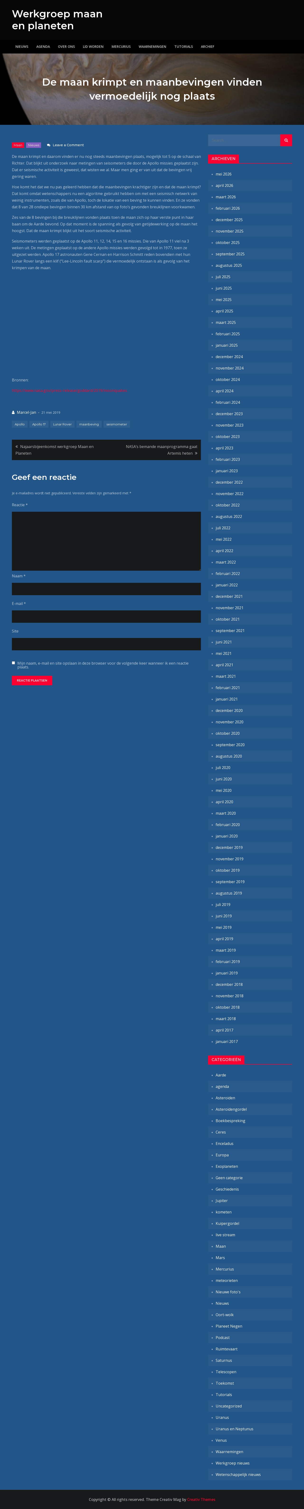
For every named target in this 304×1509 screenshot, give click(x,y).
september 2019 (230, 881)
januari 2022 (227, 585)
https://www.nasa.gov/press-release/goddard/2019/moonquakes (69, 390)
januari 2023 (227, 470)
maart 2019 (226, 950)
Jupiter (222, 1200)
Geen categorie (229, 1177)
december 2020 (229, 710)
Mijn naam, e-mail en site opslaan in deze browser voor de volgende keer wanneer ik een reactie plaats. (103, 665)
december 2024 (229, 356)
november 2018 (229, 995)
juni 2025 (224, 288)
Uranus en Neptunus (234, 1428)
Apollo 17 (39, 424)
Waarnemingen (152, 46)
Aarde (221, 1075)
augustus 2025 (229, 265)
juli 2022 (223, 528)
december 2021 (229, 596)
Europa (222, 1155)
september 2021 (230, 630)
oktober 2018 (228, 1007)
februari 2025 (228, 333)
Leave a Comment (68, 145)
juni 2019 (224, 916)
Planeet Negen (229, 1326)
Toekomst (225, 1383)
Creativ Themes (201, 1499)
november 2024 (229, 368)
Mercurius (121, 46)
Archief (207, 46)
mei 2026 (224, 174)
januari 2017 (227, 1041)
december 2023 (229, 413)
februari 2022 (228, 573)
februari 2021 (228, 687)
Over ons (66, 46)
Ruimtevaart (227, 1349)
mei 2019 (224, 927)
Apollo (20, 424)
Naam (19, 576)
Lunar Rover (62, 424)
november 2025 (229, 231)
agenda (222, 1086)
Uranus (222, 1417)
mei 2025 (224, 299)
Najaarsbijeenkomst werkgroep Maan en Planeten (54, 450)
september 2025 (230, 254)
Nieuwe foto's (228, 1292)
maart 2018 (226, 1018)
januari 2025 (227, 345)
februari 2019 (228, 961)
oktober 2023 (228, 436)
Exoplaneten (227, 1166)
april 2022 (224, 550)
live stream (225, 1234)
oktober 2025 (228, 242)
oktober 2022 (228, 505)
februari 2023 (228, 459)
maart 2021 (226, 676)
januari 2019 (227, 973)
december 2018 (229, 984)
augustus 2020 (229, 756)
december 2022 (229, 482)
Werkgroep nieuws (233, 1463)
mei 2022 (224, 539)
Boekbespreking (230, 1120)
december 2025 (229, 219)
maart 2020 (226, 813)
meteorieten (227, 1280)
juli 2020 (223, 767)
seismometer (116, 424)
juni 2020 (224, 779)
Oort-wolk (225, 1314)
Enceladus (224, 1143)
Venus (221, 1440)
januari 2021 (227, 699)
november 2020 (229, 722)
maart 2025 (226, 322)
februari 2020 (228, 824)
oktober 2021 (228, 619)
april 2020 (224, 801)
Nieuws (21, 46)
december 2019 (229, 847)
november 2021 (229, 607)
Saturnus (224, 1360)
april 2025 (224, 311)
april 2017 (224, 1030)
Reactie (20, 504)
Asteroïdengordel (231, 1109)
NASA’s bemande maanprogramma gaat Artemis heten (161, 450)
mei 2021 (224, 653)
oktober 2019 (228, 870)
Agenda (43, 46)
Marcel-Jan (26, 412)
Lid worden (93, 46)
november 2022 (229, 493)
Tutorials (183, 46)
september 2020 (230, 744)
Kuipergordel (227, 1223)
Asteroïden (225, 1097)
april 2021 (224, 664)
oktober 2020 (228, 733)
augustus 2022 (229, 516)
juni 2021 (224, 642)
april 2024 (224, 391)
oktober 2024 (228, 379)
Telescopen (226, 1371)
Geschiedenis (227, 1189)
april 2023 (224, 448)
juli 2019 (223, 904)
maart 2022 (226, 562)
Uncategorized (229, 1406)
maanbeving (89, 424)
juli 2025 (223, 276)
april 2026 (224, 185)
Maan (18, 145)
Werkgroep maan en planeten (57, 20)
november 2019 (229, 859)
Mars (220, 1257)
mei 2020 (224, 790)
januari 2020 (227, 836)
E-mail (19, 603)
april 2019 (224, 938)
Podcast (223, 1337)
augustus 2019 (229, 893)
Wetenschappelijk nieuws (238, 1474)
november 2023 (229, 425)
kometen (224, 1212)
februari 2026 (228, 208)
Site (15, 631)
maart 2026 (226, 197)
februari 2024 (228, 402)
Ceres (221, 1132)
